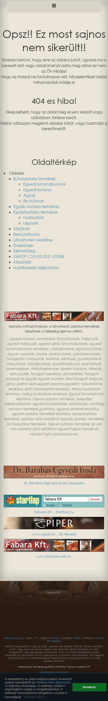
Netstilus (56, 638)
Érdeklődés (23, 245)
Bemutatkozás (26, 234)
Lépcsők (30, 223)
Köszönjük (22, 262)
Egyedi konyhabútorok (44, 184)
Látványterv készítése (33, 239)
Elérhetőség (24, 250)
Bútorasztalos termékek (34, 178)
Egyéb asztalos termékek (36, 206)
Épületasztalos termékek (35, 212)
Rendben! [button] (89, 687)
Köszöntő (21, 228)
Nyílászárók (33, 217)
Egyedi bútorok (37, 189)
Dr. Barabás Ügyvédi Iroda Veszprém (54, 483)
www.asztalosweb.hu (54, 556)
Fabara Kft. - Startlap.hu (54, 512)
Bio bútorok (33, 200)
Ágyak (29, 195)
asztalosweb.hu (13, 638)
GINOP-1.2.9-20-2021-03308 (38, 256)
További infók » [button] (34, 697)
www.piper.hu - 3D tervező (54, 534)
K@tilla (77, 638)
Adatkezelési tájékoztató (53, 682)
